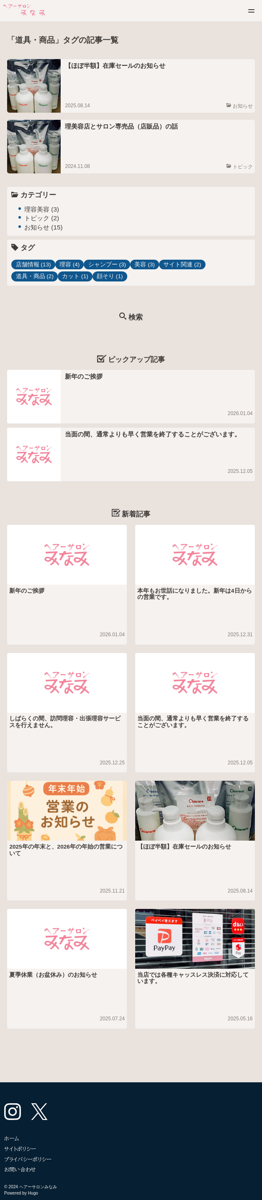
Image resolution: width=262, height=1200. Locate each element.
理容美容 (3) (41, 209)
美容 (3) (144, 264)
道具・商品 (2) (35, 276)
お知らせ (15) (43, 227)
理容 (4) (69, 264)
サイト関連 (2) (182, 264)
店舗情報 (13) (33, 264)
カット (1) (75, 276)
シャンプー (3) (107, 264)
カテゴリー (38, 195)
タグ (28, 248)
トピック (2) (41, 218)
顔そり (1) (110, 276)
